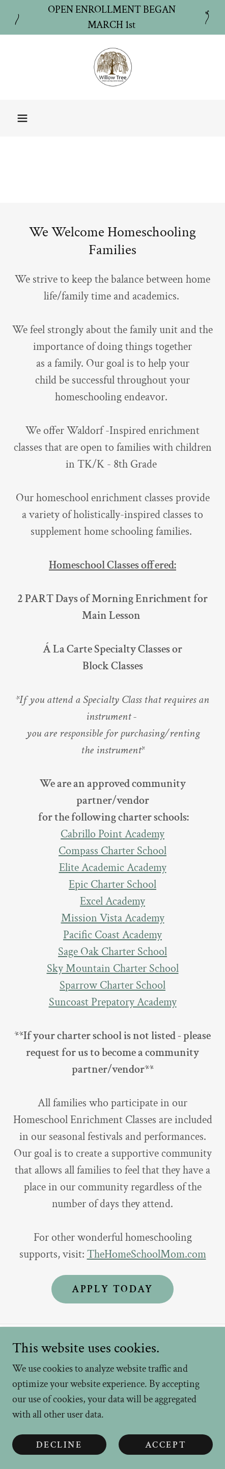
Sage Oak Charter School (112, 951)
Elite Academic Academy (112, 867)
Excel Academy (112, 901)
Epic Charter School (112, 884)
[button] (22, 118)
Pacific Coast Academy (112, 935)
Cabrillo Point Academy (112, 834)
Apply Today (112, 1289)
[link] (112, 67)
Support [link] (112, 1378)
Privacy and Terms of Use (112, 1351)
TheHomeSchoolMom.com (146, 1254)
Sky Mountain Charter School (113, 968)
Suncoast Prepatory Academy (113, 1002)
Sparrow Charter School (112, 985)
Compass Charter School (112, 851)
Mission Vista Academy (112, 918)
